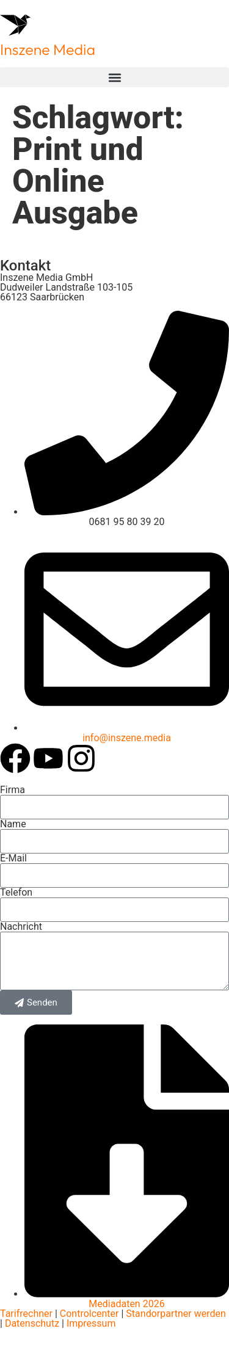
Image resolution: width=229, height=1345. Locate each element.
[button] (114, 77)
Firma (12, 790)
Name (13, 824)
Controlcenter (89, 1313)
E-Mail (13, 858)
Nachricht (21, 927)
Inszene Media (47, 49)
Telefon (16, 892)
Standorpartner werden (175, 1313)
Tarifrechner (26, 1313)
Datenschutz (30, 1323)
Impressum (91, 1323)
